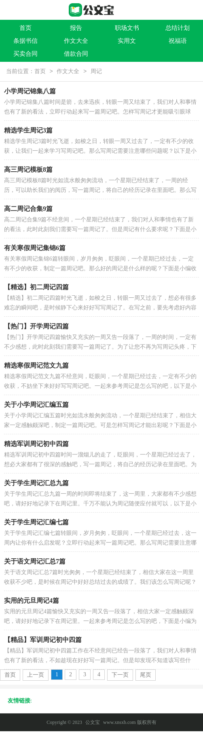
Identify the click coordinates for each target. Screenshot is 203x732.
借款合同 (76, 53)
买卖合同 (25, 53)
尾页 (145, 676)
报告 (76, 28)
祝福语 (178, 41)
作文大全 (76, 41)
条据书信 (25, 41)
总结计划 (177, 28)
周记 (96, 72)
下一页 (120, 676)
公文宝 (92, 723)
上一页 (35, 676)
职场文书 (127, 28)
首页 (25, 28)
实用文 (127, 41)
